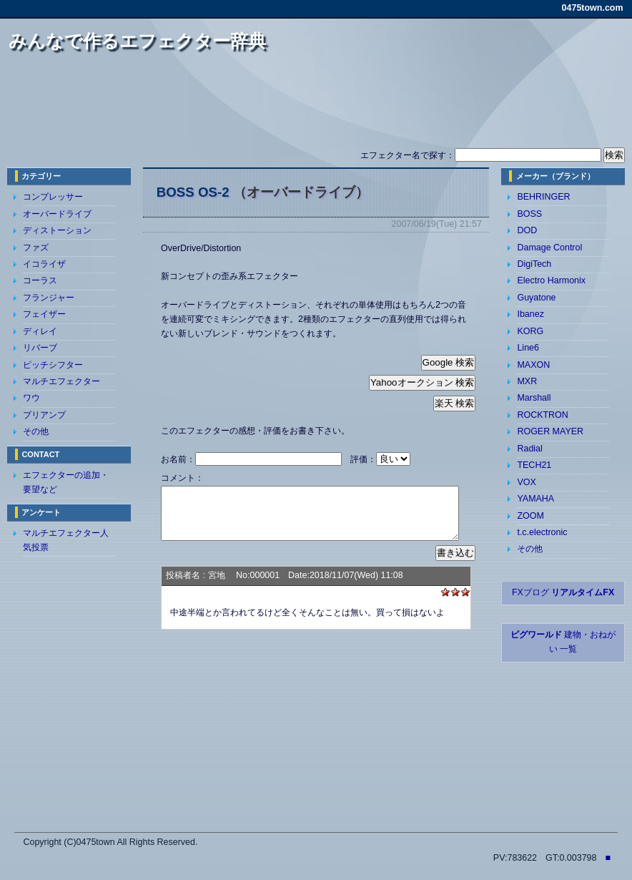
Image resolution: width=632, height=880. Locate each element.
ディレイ (40, 331)
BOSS (529, 214)
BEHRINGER (543, 197)
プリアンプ (44, 415)
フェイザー (44, 314)
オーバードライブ (57, 214)
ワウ (31, 398)
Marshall (533, 398)
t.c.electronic (542, 532)
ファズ (36, 248)
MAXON (533, 365)
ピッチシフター (53, 365)
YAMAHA (535, 499)
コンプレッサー (53, 197)
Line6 (528, 348)
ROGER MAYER (550, 431)
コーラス (40, 280)
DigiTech (534, 264)
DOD (527, 230)
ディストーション (57, 230)
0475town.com (592, 8)
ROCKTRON (542, 415)
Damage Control (549, 248)
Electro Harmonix (551, 280)
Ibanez (530, 314)
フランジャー (48, 298)
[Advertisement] (316, 106)
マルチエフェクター (61, 381)
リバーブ (40, 348)
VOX (526, 482)
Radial (529, 449)
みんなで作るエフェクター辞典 (137, 41)
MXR (527, 381)
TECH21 (534, 465)
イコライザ (44, 264)
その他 (36, 431)
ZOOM (530, 516)
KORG (530, 331)
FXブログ (563, 592)
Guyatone (536, 298)
